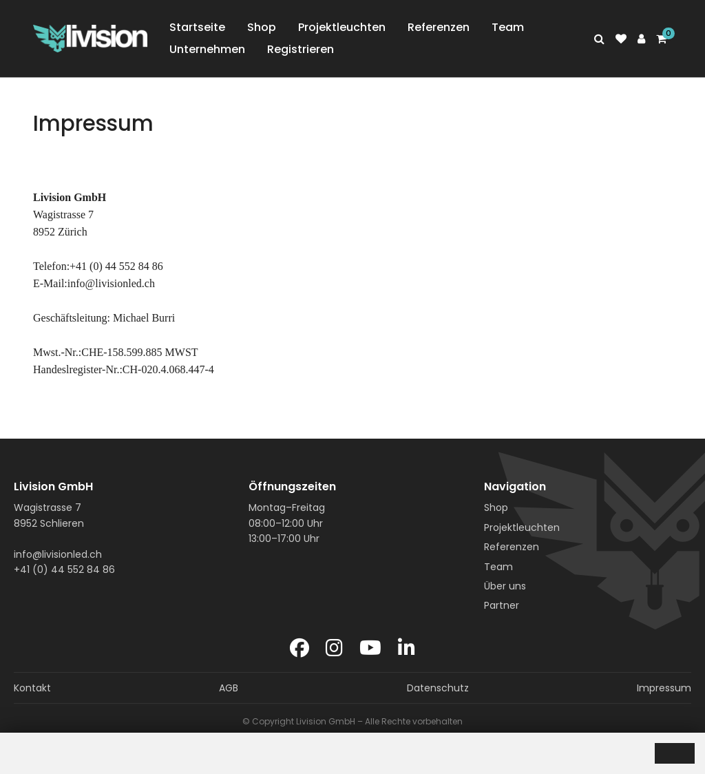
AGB (228, 688)
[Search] (599, 39)
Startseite (197, 27)
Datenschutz (438, 688)
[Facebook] (299, 648)
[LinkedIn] (406, 648)
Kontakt (32, 688)
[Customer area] (641, 39)
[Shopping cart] (661, 39)
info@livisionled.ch (58, 554)
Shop (261, 27)
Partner (501, 605)
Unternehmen (207, 49)
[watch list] (621, 39)
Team (508, 27)
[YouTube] (370, 648)
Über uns (505, 586)
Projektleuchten (342, 27)
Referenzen (439, 27)
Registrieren (300, 49)
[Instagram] (334, 648)
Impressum (664, 688)
